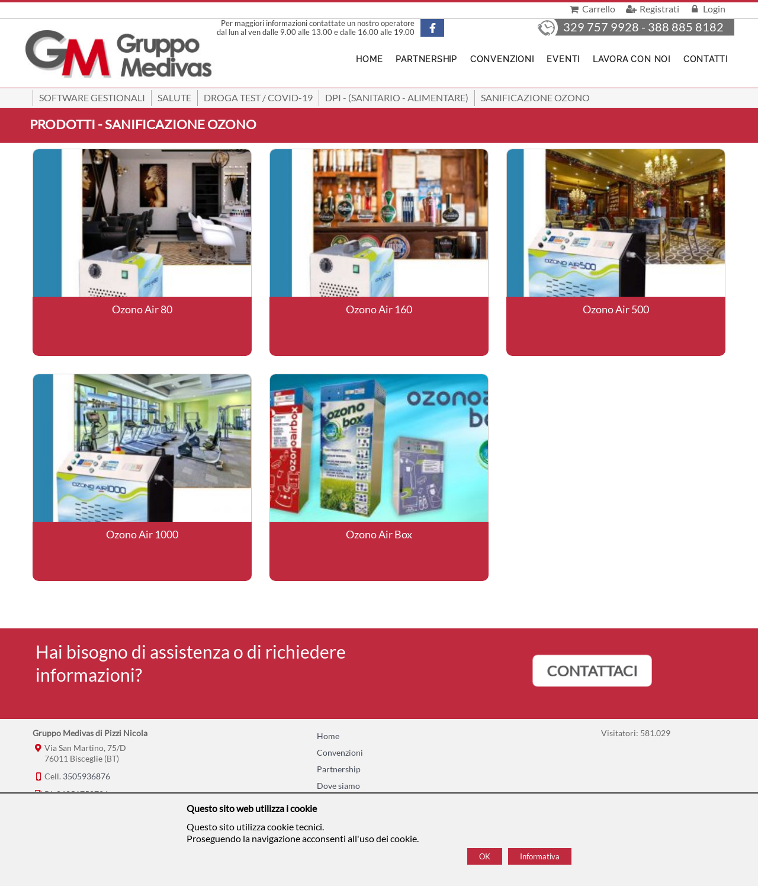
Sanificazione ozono (535, 97)
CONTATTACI (592, 671)
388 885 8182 (686, 27)
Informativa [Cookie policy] (540, 856)
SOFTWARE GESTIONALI (92, 97)
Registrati (651, 8)
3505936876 (86, 776)
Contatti (705, 59)
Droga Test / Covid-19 (258, 97)
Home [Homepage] (369, 59)
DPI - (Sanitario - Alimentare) (396, 97)
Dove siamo (338, 786)
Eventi (563, 59)
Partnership (426, 59)
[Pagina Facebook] (442, 28)
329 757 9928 (601, 27)
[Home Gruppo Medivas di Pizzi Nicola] (120, 55)
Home (328, 736)
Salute (174, 97)
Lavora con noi (631, 59)
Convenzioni (502, 59)
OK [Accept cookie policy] (484, 856)
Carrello (591, 8)
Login (706, 8)
